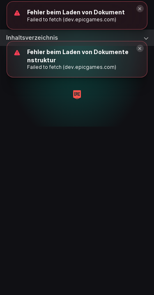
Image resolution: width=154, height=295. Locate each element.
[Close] (140, 48)
